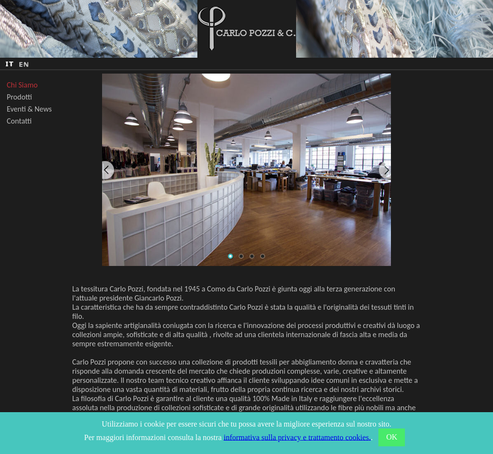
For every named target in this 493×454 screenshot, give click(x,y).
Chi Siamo (22, 84)
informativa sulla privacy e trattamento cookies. (297, 437)
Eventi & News (29, 109)
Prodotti (19, 96)
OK (391, 437)
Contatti (19, 121)
